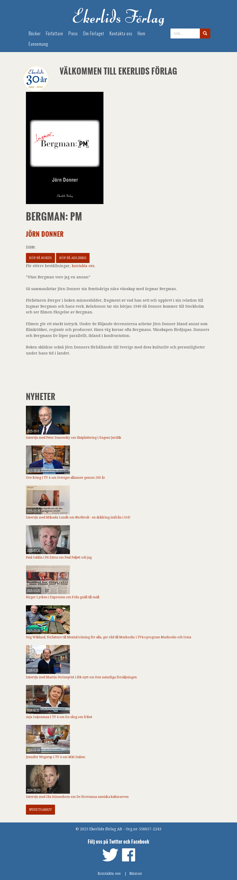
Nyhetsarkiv (40, 809)
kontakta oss (83, 266)
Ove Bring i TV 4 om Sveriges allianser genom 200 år (65, 478)
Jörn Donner (45, 234)
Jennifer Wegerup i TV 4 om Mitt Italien (55, 757)
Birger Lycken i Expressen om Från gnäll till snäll (62, 597)
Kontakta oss (109, 873)
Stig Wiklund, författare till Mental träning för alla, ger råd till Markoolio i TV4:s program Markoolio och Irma (108, 637)
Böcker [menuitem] (35, 33)
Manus (135, 873)
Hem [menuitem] (141, 33)
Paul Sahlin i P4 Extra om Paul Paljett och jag (59, 557)
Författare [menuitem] (54, 33)
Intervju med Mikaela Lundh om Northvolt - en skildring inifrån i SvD (78, 517)
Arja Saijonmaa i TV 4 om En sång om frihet (59, 717)
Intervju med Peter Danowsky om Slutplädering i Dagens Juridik (73, 437)
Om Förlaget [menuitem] (93, 33)
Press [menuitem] (73, 33)
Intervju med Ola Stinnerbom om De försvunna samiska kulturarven (77, 797)
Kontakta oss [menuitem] (120, 33)
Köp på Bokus (40, 258)
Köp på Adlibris (72, 258)
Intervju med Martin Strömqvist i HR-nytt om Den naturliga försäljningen (81, 677)
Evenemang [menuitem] (38, 44)
